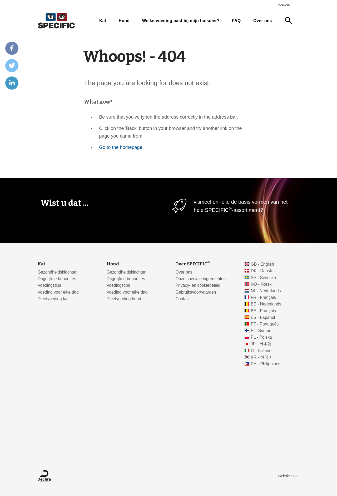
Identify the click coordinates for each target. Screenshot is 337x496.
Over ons (262, 20)
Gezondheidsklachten (57, 272)
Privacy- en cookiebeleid (197, 285)
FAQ (236, 20)
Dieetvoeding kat (53, 298)
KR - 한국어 (262, 357)
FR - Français (263, 297)
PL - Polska (261, 337)
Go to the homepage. (121, 147)
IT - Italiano (261, 350)
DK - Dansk (261, 271)
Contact (182, 298)
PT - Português (265, 324)
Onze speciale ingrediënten (200, 278)
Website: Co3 (288, 476)
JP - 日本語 (261, 344)
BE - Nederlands (266, 304)
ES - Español (263, 317)
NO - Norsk (261, 284)
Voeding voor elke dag (58, 292)
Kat (102, 20)
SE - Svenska (263, 277)
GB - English (262, 264)
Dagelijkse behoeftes (57, 278)
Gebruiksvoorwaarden (195, 292)
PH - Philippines (265, 364)
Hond (124, 20)
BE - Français (263, 311)
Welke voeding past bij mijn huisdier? (181, 20)
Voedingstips (49, 285)
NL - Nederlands (266, 291)
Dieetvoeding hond (124, 298)
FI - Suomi (260, 330)
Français (282, 4)
